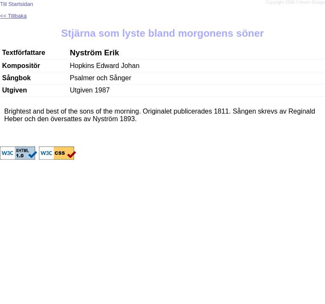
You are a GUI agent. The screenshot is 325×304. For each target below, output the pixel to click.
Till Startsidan (16, 4)
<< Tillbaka (13, 16)
